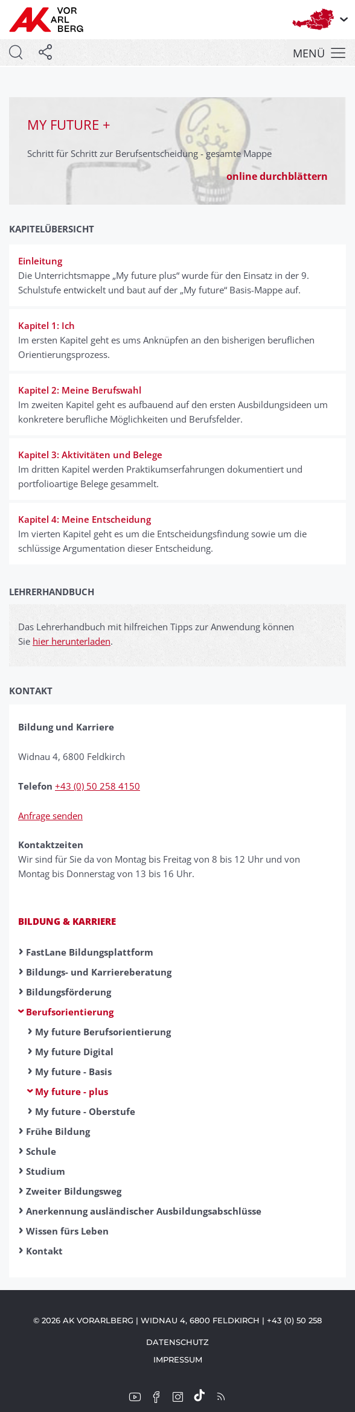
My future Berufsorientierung (103, 1032)
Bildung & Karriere (67, 921)
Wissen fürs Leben (67, 1231)
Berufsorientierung (70, 1012)
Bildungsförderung (68, 992)
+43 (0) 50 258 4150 (97, 786)
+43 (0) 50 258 (294, 1320)
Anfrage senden (50, 816)
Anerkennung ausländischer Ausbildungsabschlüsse (143, 1211)
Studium (45, 1171)
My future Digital (74, 1052)
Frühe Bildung (58, 1131)
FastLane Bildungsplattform (89, 952)
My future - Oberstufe (85, 1111)
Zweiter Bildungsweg (73, 1191)
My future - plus (71, 1091)
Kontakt (44, 1251)
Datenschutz (177, 1342)
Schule (41, 1151)
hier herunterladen (71, 641)
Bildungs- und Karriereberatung (98, 972)
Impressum (177, 1359)
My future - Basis (73, 1071)
